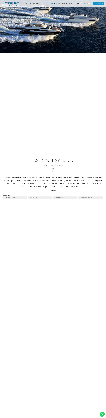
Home (45, 166)
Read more (53, 191)
